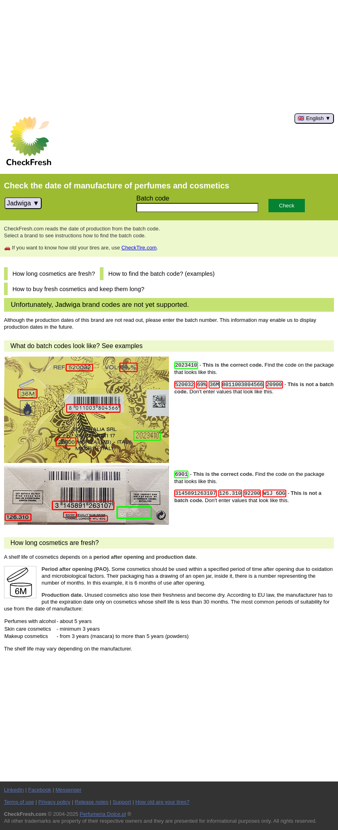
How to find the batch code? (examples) (161, 273)
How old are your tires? (162, 802)
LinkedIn (14, 790)
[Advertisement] (169, 56)
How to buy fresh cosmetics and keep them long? (78, 288)
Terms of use (19, 802)
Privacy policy (54, 802)
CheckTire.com (138, 248)
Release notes (91, 802)
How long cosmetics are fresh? (54, 273)
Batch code (152, 198)
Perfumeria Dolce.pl (103, 814)
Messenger (68, 790)
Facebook (39, 790)
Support (122, 802)
